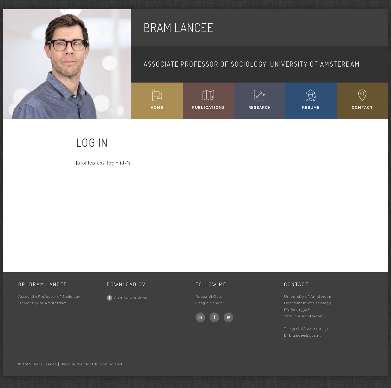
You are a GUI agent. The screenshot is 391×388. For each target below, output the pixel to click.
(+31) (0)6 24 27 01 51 (308, 329)
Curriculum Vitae (127, 298)
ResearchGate (209, 296)
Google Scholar (210, 303)
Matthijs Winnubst (104, 364)
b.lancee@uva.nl (305, 335)
